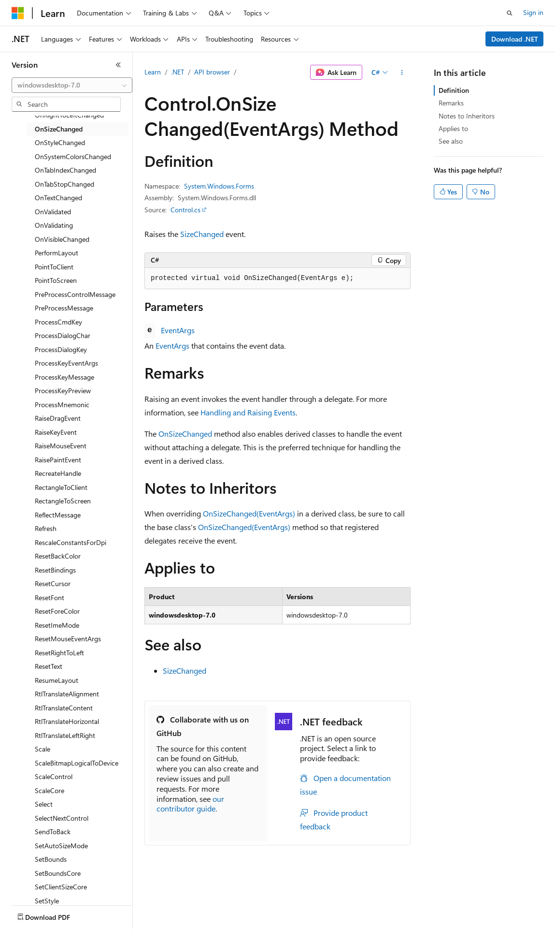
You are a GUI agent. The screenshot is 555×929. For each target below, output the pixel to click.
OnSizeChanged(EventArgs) (249, 513)
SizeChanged (202, 234)
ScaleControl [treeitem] (53, 776)
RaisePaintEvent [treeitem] (58, 459)
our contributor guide (190, 804)
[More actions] (402, 72)
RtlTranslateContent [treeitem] (64, 707)
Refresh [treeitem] (46, 528)
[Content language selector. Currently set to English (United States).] (56, 915)
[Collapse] (118, 65)
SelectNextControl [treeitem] (61, 818)
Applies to (453, 128)
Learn (152, 71)
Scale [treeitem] (42, 748)
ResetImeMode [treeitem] (57, 625)
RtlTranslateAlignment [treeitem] (67, 693)
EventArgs (178, 330)
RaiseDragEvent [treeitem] (58, 418)
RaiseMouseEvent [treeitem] (60, 445)
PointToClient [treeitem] (54, 266)
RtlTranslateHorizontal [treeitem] (67, 721)
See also (451, 141)
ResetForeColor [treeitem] (57, 611)
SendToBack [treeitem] (53, 831)
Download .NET (514, 39)
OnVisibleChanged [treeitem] (62, 239)
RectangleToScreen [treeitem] (63, 500)
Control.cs (185, 209)
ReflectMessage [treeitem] (58, 514)
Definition (454, 90)
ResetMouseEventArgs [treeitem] (68, 638)
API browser (212, 71)
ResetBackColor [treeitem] (58, 555)
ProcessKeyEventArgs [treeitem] (66, 363)
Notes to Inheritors (467, 115)
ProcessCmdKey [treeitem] (58, 321)
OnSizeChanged (185, 433)
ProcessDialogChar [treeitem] (62, 335)
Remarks (451, 102)
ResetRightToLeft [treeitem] (59, 652)
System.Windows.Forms (219, 186)
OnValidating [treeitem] (54, 225)
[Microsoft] (18, 13)
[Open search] (509, 13)
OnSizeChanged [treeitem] (59, 128)
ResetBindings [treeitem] (55, 570)
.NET (177, 71)
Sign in (533, 12)
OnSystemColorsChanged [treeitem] (73, 156)
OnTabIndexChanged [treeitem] (65, 170)
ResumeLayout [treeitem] (56, 680)
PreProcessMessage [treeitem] (64, 307)
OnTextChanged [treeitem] (58, 197)
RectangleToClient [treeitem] (61, 487)
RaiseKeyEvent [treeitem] (56, 432)
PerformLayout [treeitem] (56, 252)
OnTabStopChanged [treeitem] (64, 184)
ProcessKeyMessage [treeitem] (64, 377)
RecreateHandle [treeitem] (58, 473)
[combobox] (72, 85)
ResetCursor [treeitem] (53, 583)
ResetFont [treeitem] (49, 597)
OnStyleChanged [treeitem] (60, 142)
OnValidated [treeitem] (53, 211)
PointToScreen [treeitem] (56, 280)
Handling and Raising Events (248, 412)
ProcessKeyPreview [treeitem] (63, 390)
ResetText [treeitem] (48, 666)
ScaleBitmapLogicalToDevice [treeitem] (76, 762)
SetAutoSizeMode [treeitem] (61, 845)
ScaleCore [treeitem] (49, 790)
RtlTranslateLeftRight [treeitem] (65, 735)
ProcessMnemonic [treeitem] (62, 404)
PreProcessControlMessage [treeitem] (75, 294)
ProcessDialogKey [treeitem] (61, 349)
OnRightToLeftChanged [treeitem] (69, 114)
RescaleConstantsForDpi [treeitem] (70, 542)
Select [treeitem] (44, 804)
